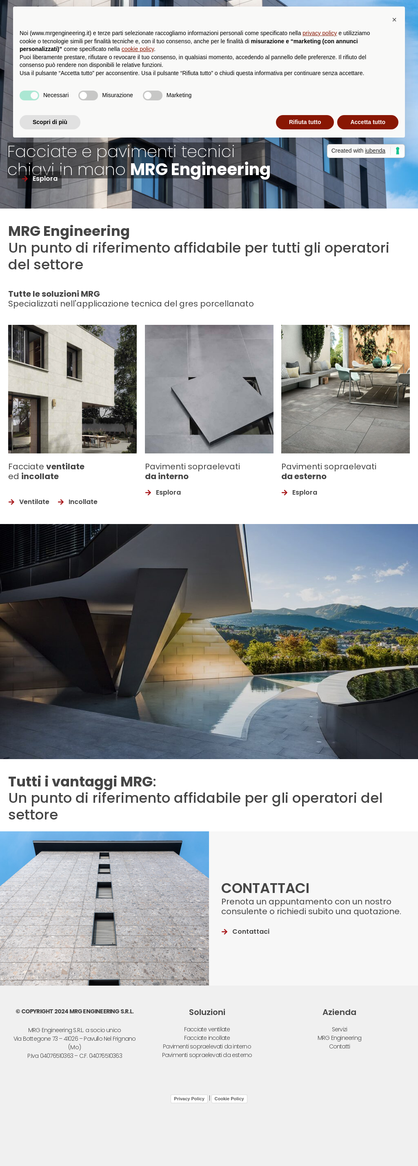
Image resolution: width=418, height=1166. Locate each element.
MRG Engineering (339, 1038)
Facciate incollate (207, 1038)
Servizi (339, 1029)
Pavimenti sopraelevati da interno (207, 1046)
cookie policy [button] (138, 49)
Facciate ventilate (207, 1029)
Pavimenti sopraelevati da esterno (207, 1055)
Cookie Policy (229, 1098)
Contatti (339, 1046)
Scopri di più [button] (50, 122)
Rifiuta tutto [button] (305, 122)
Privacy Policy (189, 1098)
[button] (394, 19)
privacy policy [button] (319, 33)
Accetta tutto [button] (367, 122)
